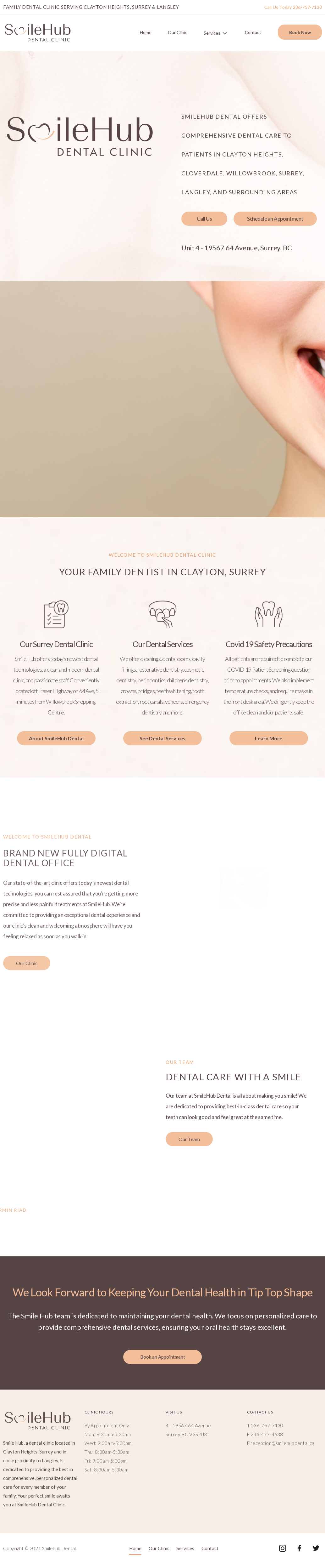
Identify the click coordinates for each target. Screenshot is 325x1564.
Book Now (300, 32)
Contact (253, 32)
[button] (204, 219)
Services (217, 32)
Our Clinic (177, 32)
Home (145, 32)
